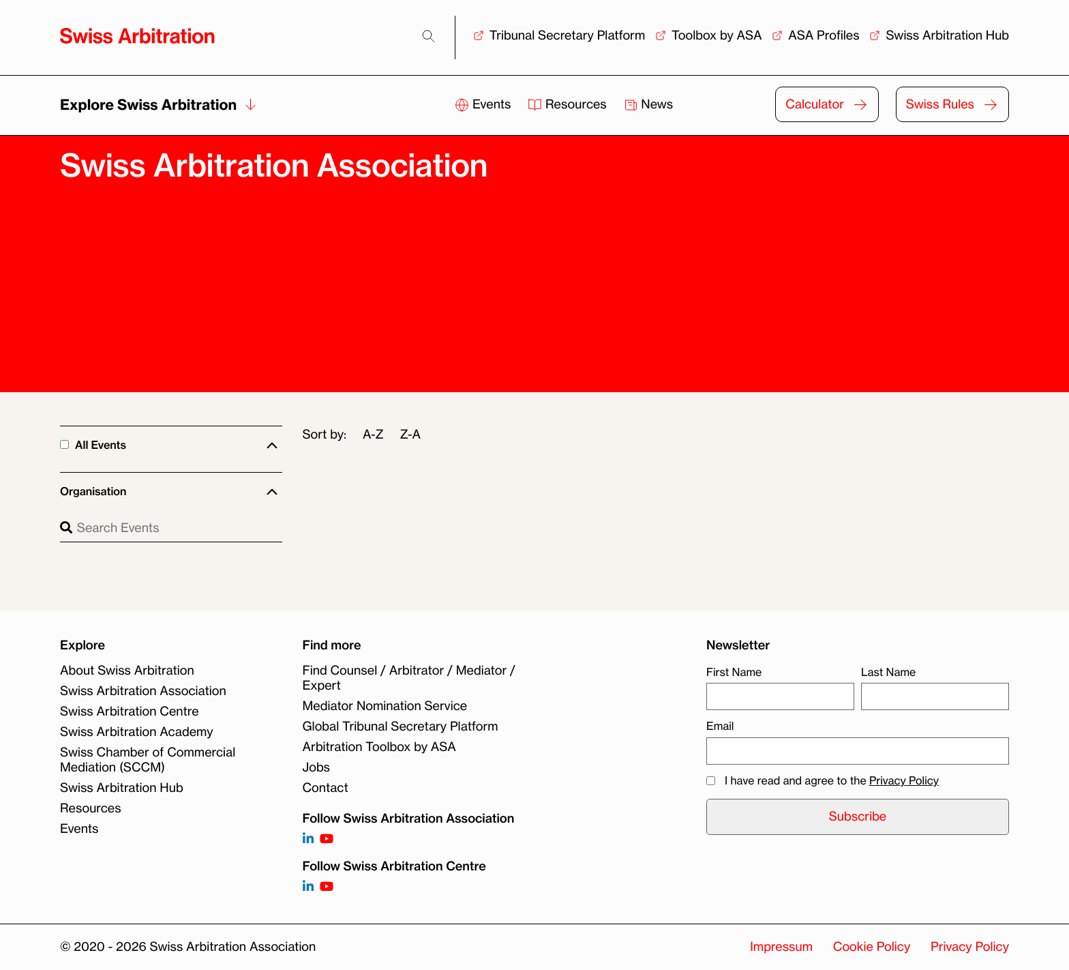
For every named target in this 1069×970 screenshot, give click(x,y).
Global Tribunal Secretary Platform (400, 726)
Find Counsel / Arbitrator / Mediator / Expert (409, 678)
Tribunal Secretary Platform (568, 35)
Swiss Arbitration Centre (129, 711)
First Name (734, 672)
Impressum (781, 946)
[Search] (428, 36)
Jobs (316, 767)
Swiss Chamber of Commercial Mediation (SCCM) (147, 760)
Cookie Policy (871, 946)
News (649, 104)
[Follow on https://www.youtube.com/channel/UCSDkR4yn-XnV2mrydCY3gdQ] (326, 839)
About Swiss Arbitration (127, 670)
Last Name (888, 672)
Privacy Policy (904, 780)
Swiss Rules (940, 104)
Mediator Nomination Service (385, 706)
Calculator (814, 104)
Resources (568, 104)
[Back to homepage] (137, 36)
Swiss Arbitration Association (143, 691)
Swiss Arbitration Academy (136, 731)
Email (720, 726)
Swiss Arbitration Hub (947, 35)
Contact (325, 787)
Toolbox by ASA (717, 35)
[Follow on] (308, 887)
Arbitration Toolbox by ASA (379, 746)
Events (484, 104)
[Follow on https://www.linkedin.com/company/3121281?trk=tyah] (308, 839)
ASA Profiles (823, 35)
